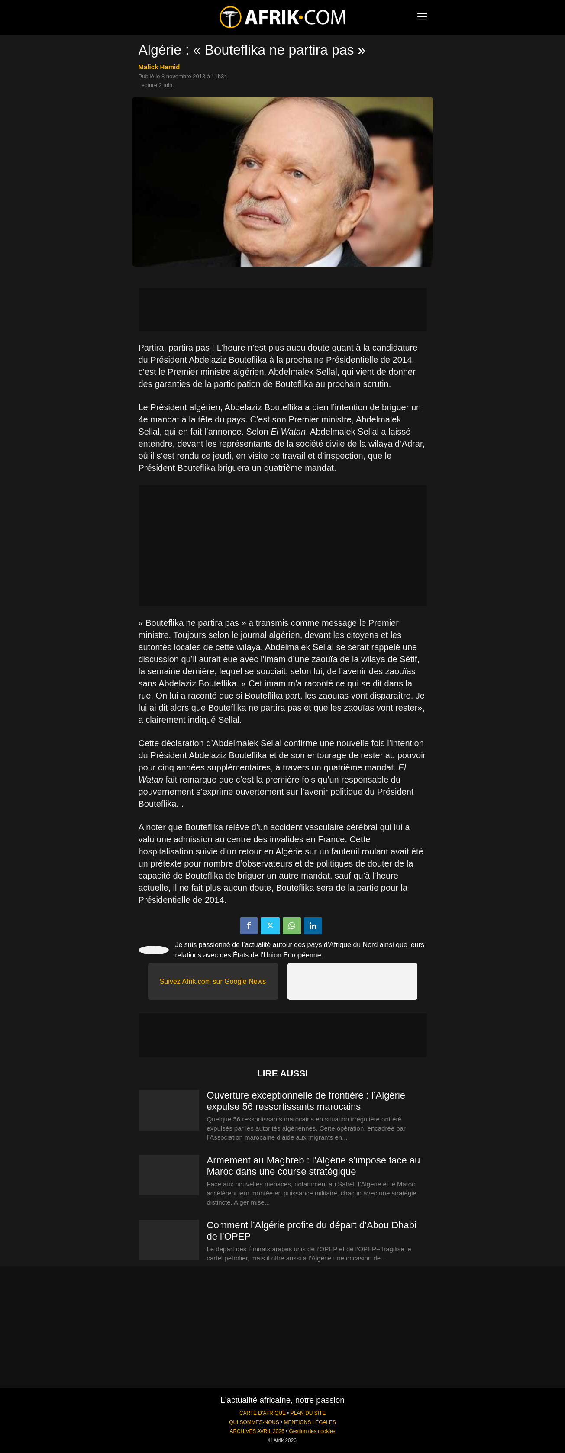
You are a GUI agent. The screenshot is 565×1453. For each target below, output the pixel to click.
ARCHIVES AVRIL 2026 (256, 1431)
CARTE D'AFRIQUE (262, 1413)
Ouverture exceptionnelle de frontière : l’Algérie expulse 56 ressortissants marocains (306, 1101)
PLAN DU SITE (308, 1413)
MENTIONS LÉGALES (310, 1422)
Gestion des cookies (312, 1431)
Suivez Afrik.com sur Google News (213, 981)
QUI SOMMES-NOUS (254, 1422)
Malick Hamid (159, 67)
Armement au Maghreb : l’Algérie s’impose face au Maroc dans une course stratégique (313, 1166)
